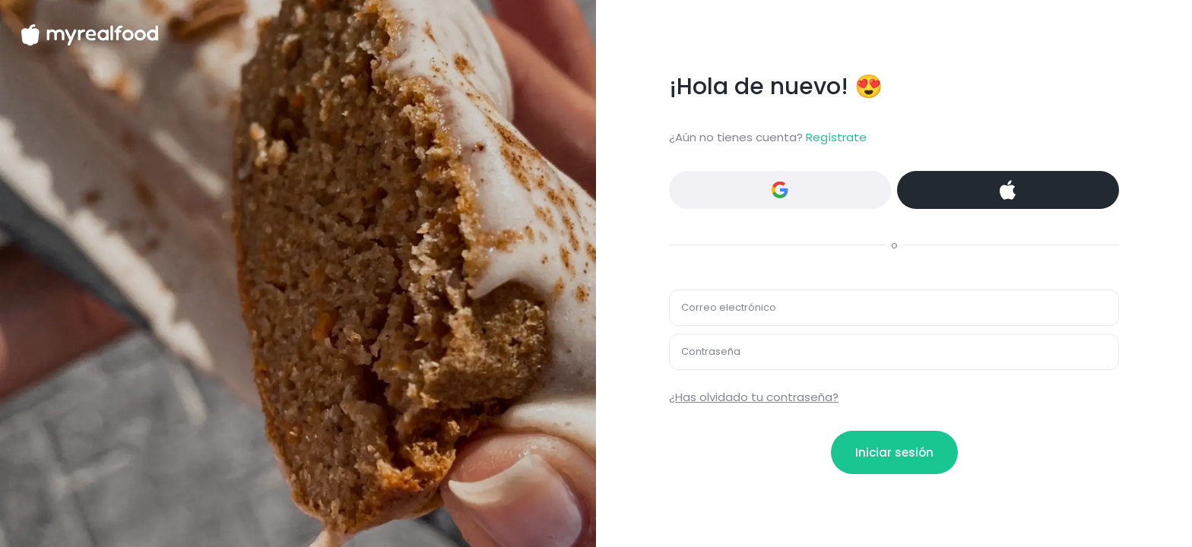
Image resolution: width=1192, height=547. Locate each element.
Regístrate (836, 137)
